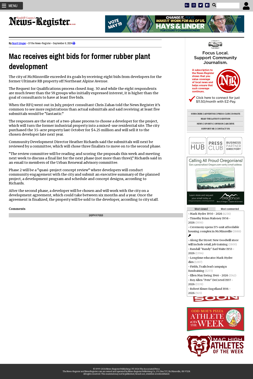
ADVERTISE (209, 114)
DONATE (234, 114)
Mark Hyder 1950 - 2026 (205, 213)
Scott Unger (20, 43)
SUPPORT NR (206, 129)
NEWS (199, 124)
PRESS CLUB (222, 114)
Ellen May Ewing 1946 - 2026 (208, 275)
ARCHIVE (228, 124)
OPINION (217, 124)
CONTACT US (222, 129)
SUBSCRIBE (195, 114)
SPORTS (207, 124)
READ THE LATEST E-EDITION (214, 119)
